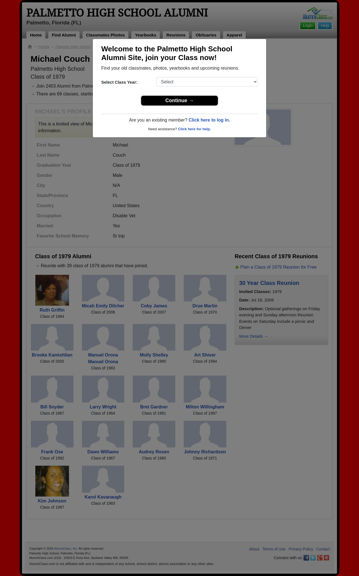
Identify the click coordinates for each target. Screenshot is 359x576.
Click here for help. (194, 129)
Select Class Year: (119, 82)
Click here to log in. (209, 120)
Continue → (179, 100)
